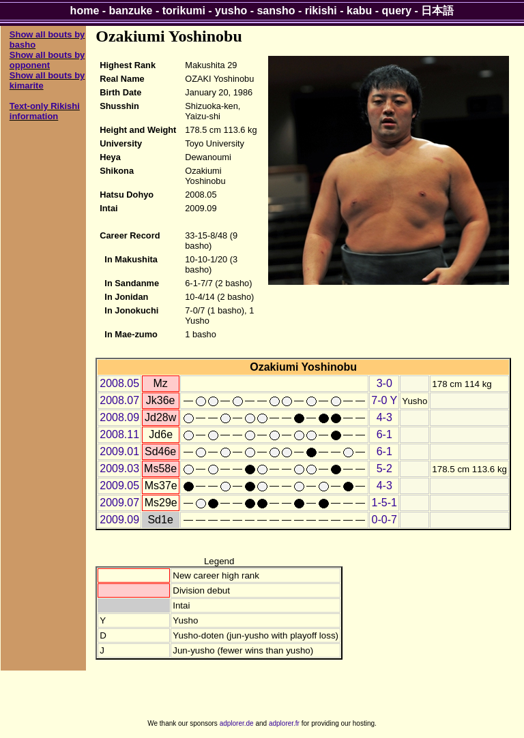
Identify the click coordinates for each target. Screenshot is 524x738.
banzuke (131, 10)
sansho (276, 10)
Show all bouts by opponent (47, 60)
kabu (359, 10)
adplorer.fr (284, 723)
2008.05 (119, 383)
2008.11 (119, 434)
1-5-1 (384, 502)
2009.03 (119, 468)
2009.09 (119, 519)
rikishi (321, 10)
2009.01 (119, 451)
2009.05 (119, 485)
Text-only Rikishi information (45, 111)
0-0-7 (384, 519)
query (397, 10)
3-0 (384, 383)
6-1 (384, 434)
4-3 (384, 417)
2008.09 (119, 417)
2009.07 (119, 502)
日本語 (437, 10)
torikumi (183, 10)
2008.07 (119, 400)
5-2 (384, 468)
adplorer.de (237, 723)
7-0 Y (384, 400)
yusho (231, 10)
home (85, 10)
